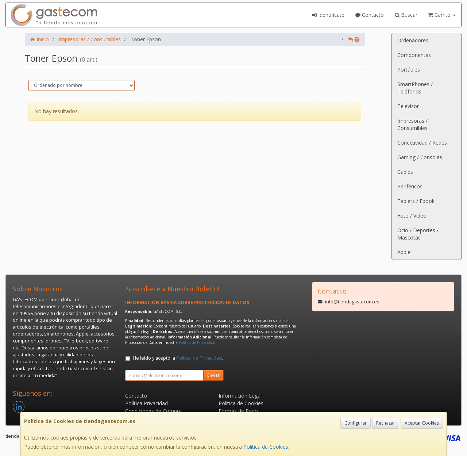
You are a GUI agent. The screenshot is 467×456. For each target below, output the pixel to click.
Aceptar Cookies (422, 423)
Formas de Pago (238, 410)
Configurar (355, 423)
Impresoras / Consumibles (412, 124)
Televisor (408, 106)
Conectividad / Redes (422, 142)
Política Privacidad (146, 403)
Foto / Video (412, 215)
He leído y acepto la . (178, 358)
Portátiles (408, 69)
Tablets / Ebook (416, 201)
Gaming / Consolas (419, 157)
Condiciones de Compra (153, 410)
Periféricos (409, 186)
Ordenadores (412, 40)
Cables (405, 171)
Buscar (406, 14)
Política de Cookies (265, 446)
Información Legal (240, 395)
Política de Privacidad (196, 342)
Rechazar (385, 423)
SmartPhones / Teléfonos (415, 88)
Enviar (213, 375)
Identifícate (328, 14)
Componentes (414, 54)
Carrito (442, 14)
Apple (403, 252)
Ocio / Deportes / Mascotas (418, 234)
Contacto (369, 14)
